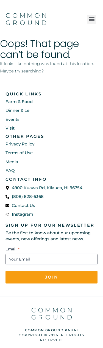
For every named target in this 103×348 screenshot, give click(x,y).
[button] (91, 19)
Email (12, 249)
